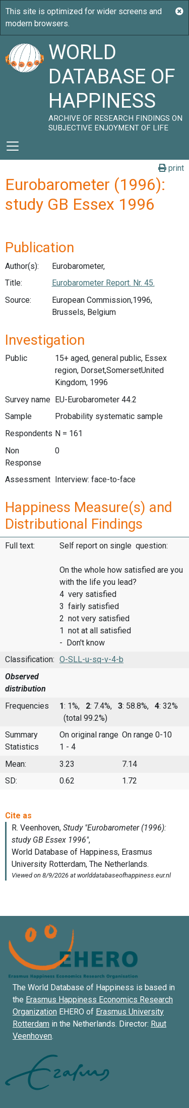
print (171, 168)
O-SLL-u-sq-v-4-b (91, 659)
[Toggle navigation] (12, 146)
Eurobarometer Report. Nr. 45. (103, 283)
